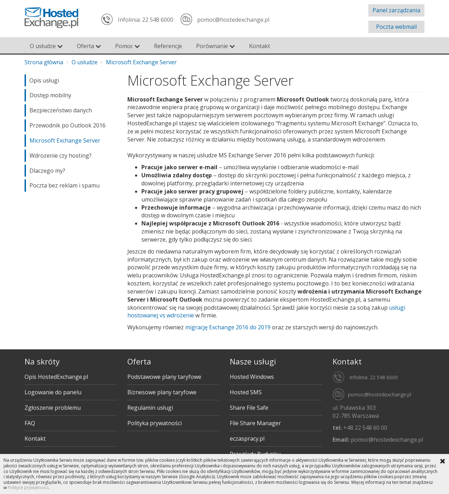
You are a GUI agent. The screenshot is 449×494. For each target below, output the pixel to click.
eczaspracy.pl (247, 438)
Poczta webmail (396, 27)
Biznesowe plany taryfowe (161, 392)
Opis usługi (44, 80)
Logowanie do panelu (53, 392)
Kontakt (259, 46)
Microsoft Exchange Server (64, 140)
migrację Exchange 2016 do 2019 (227, 327)
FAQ (30, 423)
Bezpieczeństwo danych (60, 110)
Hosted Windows (252, 377)
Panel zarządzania (396, 10)
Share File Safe (249, 407)
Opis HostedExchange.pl (56, 377)
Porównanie (215, 46)
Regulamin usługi (150, 407)
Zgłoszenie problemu (53, 407)
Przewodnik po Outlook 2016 (67, 125)
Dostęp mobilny (50, 95)
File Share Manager (255, 423)
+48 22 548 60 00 (365, 428)
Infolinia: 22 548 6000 (145, 20)
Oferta (89, 46)
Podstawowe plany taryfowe (164, 377)
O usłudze (46, 46)
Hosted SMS (246, 392)
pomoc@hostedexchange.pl (233, 20)
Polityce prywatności (28, 487)
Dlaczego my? (47, 170)
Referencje (168, 46)
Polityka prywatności (154, 423)
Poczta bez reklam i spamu (64, 185)
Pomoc (127, 46)
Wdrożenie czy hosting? (60, 155)
